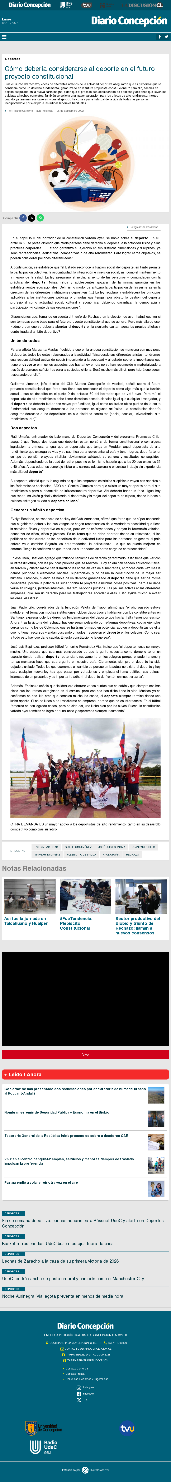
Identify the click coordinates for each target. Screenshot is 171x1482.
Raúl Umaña (111, 854)
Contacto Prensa (75, 1373)
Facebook (85, 1393)
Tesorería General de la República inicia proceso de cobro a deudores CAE (66, 1136)
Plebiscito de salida (81, 854)
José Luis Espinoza (111, 847)
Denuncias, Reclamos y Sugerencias (87, 1379)
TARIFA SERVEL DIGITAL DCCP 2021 (88, 1354)
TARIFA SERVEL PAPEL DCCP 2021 (88, 1360)
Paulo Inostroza (44, 110)
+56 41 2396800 (117, 1343)
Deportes (12, 1213)
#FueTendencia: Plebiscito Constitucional (76, 923)
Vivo (85, 1055)
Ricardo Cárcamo (23, 110)
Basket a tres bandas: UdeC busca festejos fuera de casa (58, 1243)
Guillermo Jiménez (78, 847)
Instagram (86, 1387)
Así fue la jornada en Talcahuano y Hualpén (26, 921)
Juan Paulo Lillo (143, 847)
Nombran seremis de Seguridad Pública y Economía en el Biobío (56, 1112)
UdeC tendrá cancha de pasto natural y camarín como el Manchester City (73, 1278)
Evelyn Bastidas (46, 847)
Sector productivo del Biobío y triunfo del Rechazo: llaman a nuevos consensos (137, 925)
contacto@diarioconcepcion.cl (88, 1348)
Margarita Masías (47, 854)
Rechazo (132, 854)
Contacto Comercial (77, 1368)
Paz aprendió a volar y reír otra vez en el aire (41, 1183)
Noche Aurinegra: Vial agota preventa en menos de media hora (62, 1296)
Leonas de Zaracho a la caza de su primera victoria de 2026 (60, 1261)
